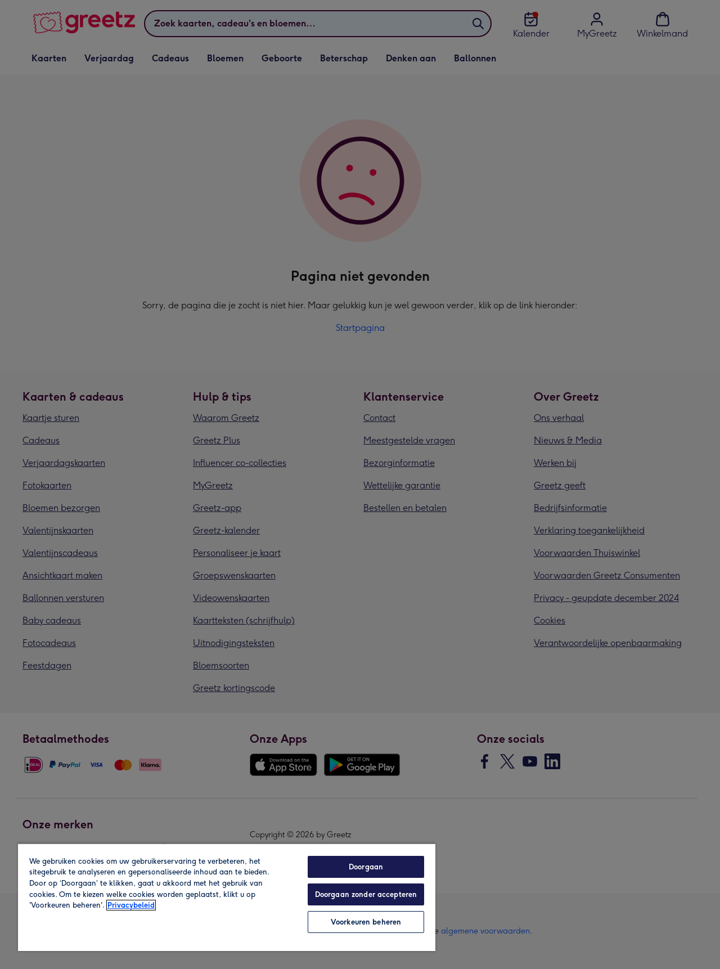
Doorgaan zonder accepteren (366, 894)
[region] (226, 897)
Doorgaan (366, 867)
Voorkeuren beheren (366, 922)
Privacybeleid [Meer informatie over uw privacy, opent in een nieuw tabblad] (131, 905)
